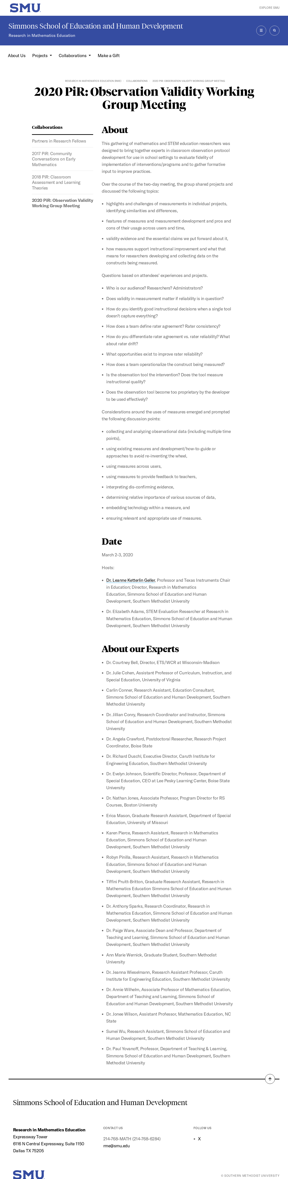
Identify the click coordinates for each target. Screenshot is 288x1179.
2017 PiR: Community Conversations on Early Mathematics (53, 159)
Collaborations (137, 80)
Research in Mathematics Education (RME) (93, 80)
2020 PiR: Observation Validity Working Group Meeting (62, 203)
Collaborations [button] (73, 55)
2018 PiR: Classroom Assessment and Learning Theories (56, 182)
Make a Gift (109, 55)
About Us (16, 55)
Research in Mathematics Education (42, 35)
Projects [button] (40, 55)
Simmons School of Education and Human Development (96, 26)
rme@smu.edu (116, 1145)
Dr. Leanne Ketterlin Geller (130, 580)
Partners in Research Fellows (59, 141)
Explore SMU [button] (269, 7)
